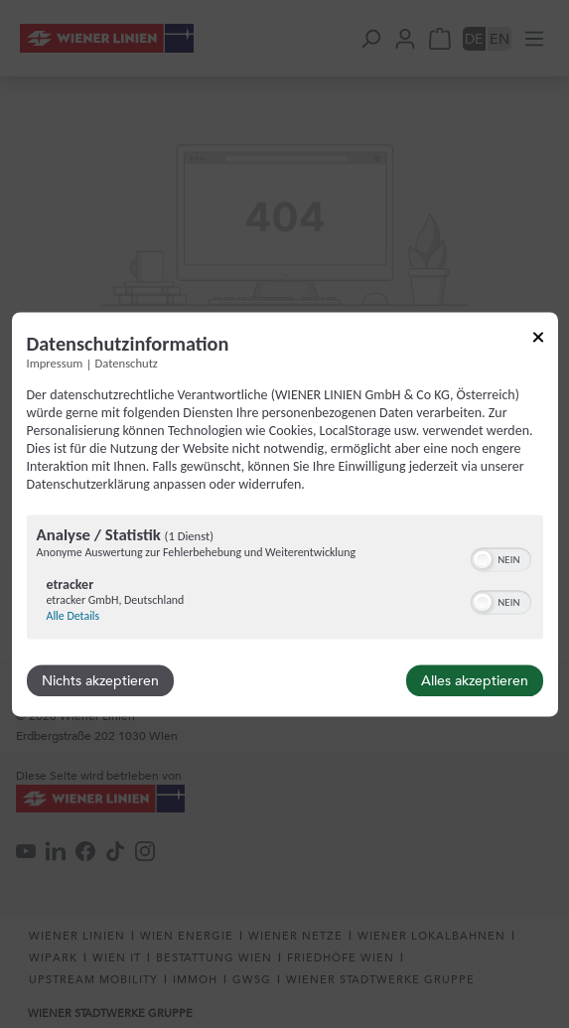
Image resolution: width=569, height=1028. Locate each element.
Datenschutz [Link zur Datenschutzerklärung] (126, 363)
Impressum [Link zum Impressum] (55, 363)
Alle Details (73, 616)
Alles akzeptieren (474, 680)
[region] (285, 579)
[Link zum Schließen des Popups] (538, 340)
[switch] (501, 557)
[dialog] (285, 514)
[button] (483, 559)
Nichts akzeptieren (100, 680)
